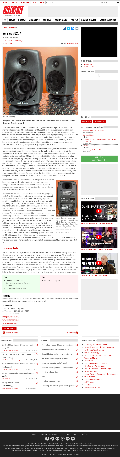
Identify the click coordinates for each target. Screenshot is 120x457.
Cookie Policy (53, 434)
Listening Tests (10, 248)
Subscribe (25, 2)
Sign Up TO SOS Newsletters (99, 158)
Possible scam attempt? (51, 381)
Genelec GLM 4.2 (89, 146)
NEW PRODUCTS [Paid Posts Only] (98, 355)
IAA (3, 376)
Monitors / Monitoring (13, 41)
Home (5, 20)
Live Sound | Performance (94, 366)
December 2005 (72, 43)
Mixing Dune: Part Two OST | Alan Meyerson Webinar (97, 223)
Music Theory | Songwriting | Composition (101, 374)
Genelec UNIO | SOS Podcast (93, 131)
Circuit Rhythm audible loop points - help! (58, 354)
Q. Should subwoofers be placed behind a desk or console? (99, 140)
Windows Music (90, 358)
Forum (22, 20)
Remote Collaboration (93, 379)
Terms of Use (83, 434)
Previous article (12, 333)
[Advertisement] (60, 412)
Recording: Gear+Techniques (10, 350)
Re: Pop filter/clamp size (11, 383)
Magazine (34, 20)
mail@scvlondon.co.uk (11, 317)
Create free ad (99, 121)
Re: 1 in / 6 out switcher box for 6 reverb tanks (19, 354)
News (12, 20)
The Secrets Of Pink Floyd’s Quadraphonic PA (95, 275)
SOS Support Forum (92, 387)
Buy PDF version (9, 328)
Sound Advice (88, 20)
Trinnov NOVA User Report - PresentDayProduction (97, 249)
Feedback (88, 385)
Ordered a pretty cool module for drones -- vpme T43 (59, 368)
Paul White (8, 43)
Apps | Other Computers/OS (95, 363)
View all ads (86, 121)
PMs (43, 377)
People (74, 20)
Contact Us (43, 434)
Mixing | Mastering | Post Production (99, 347)
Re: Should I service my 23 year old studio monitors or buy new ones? (19, 345)
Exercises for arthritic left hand (54, 363)
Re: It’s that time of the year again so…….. (18, 373)
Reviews (47, 20)
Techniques (61, 20)
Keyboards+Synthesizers (94, 350)
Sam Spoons (6, 358)
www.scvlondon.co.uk (10, 320)
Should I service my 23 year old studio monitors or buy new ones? (59, 345)
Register (14, 2)
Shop (34, 2)
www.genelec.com (9, 323)
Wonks (4, 348)
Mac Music (88, 360)
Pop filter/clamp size (50, 372)
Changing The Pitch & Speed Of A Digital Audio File (59, 386)
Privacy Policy (71, 434)
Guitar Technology (91, 352)
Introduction (87, 64)
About (34, 434)
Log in (4, 2)
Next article (70, 333)
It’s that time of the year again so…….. (56, 358)
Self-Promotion (6, 379)
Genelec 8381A (88, 135)
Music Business (107, 20)
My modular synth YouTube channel (55, 349)
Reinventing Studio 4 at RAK (92, 150)
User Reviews (89, 377)
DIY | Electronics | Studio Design (11, 360)
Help (42, 2)
